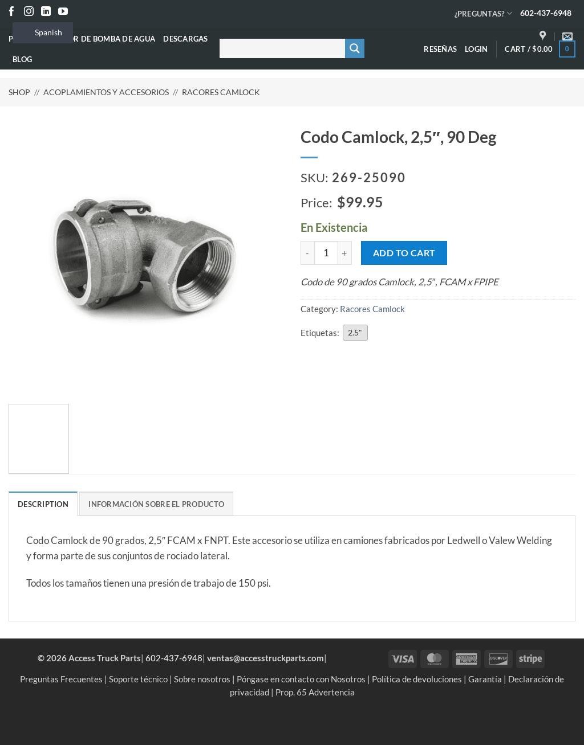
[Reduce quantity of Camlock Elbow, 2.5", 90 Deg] (307, 253)
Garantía (485, 679)
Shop (19, 92)
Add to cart (404, 252)
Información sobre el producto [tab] (156, 504)
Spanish (41, 32)
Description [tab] (43, 504)
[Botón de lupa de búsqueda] (354, 48)
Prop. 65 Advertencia (315, 692)
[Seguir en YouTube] (63, 12)
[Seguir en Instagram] (29, 12)
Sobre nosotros (202, 679)
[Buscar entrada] (280, 48)
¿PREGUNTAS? (483, 13)
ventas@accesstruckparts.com (265, 658)
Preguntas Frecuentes (61, 679)
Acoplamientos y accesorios (106, 92)
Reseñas (440, 49)
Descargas (185, 38)
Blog (22, 59)
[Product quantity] (326, 253)
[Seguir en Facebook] (12, 12)
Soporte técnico (138, 679)
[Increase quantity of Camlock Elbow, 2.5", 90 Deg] (345, 253)
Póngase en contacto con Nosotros (301, 679)
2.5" (355, 332)
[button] (476, 49)
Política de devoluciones (417, 679)
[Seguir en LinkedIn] (46, 12)
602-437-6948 (545, 13)
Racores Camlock (221, 92)
